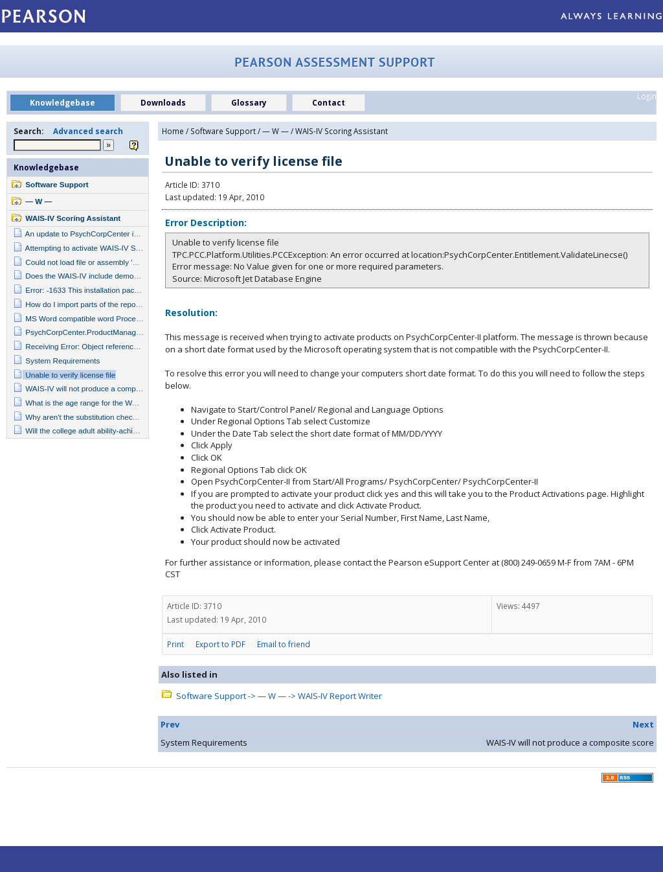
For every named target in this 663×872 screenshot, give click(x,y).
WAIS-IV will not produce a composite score (98, 388)
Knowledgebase (46, 167)
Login (647, 96)
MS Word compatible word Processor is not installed (112, 318)
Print (175, 644)
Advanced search (88, 131)
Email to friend (283, 644)
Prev (170, 724)
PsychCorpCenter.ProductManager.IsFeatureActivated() (118, 332)
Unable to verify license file (70, 375)
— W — (38, 201)
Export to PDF (220, 644)
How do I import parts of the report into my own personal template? (137, 304)
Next (643, 724)
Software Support (56, 184)
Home (173, 131)
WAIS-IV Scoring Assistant (72, 218)
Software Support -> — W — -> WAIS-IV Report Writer (279, 696)
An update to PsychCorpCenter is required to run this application (133, 233)
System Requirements (62, 360)
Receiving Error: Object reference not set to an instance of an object (139, 346)
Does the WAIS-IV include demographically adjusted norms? (126, 275)
